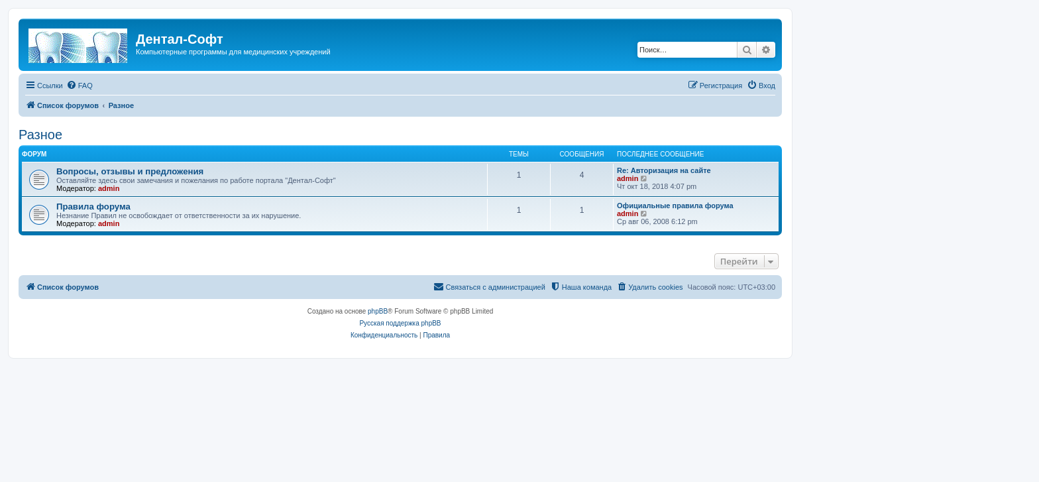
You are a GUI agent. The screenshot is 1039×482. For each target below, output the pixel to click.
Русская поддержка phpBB (400, 323)
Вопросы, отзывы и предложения (129, 171)
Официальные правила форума (675, 206)
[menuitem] (79, 85)
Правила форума (93, 206)
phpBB (378, 311)
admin (108, 188)
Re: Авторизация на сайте (664, 170)
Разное (40, 134)
